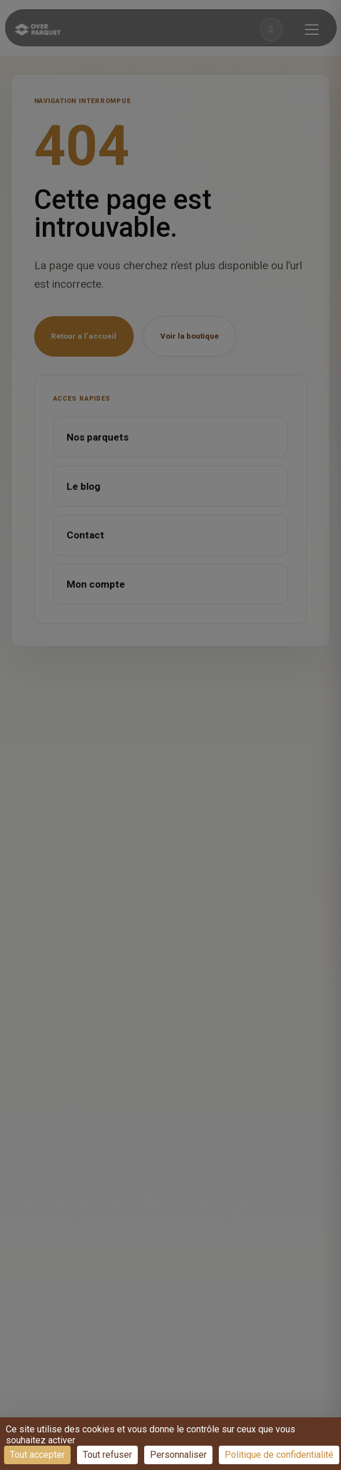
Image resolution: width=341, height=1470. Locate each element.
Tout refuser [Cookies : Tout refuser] (107, 1454)
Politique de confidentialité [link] (279, 1454)
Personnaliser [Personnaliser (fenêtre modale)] (178, 1454)
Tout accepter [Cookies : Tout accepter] (37, 1454)
